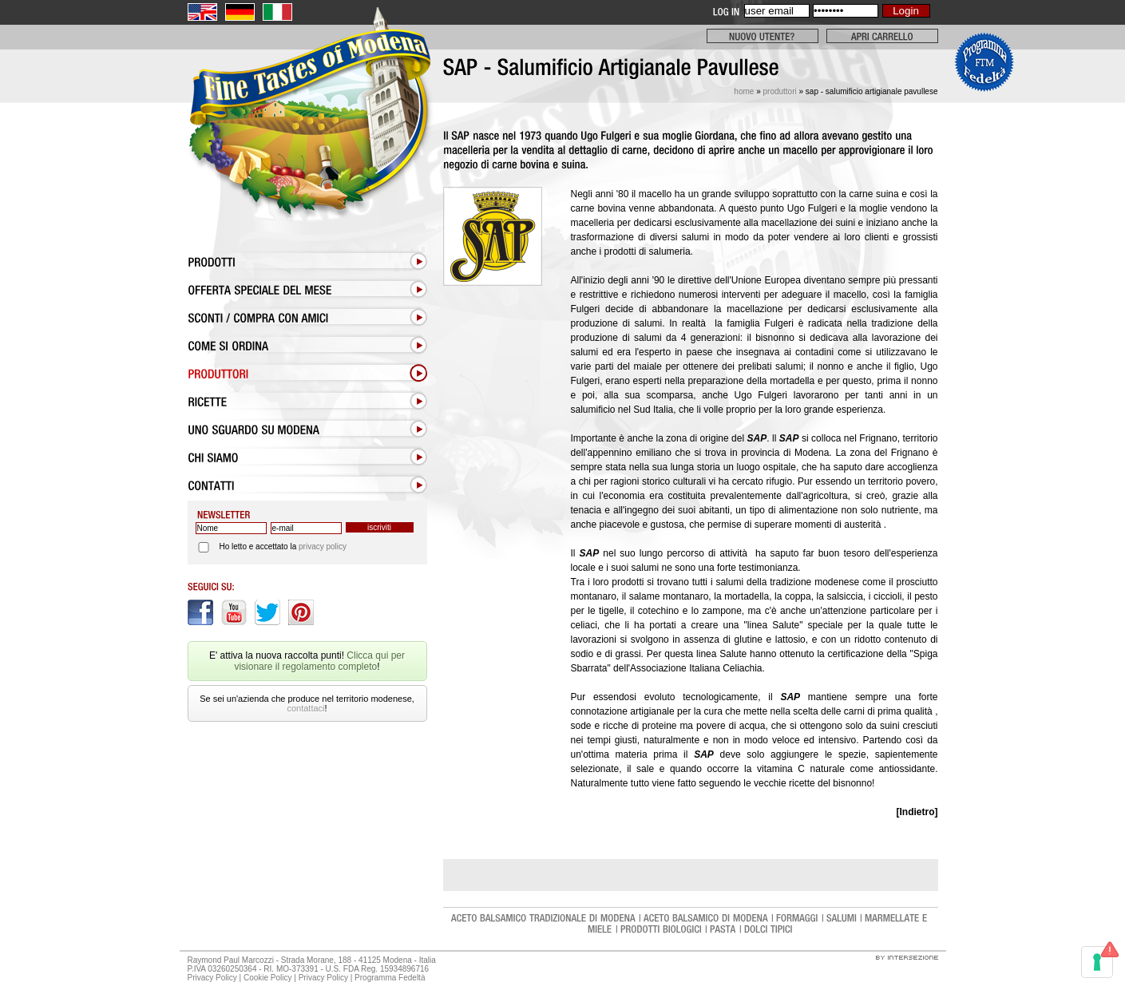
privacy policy (323, 546)
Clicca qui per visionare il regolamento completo (319, 661)
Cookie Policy (268, 977)
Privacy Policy (212, 977)
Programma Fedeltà (391, 977)
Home (744, 91)
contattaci (305, 708)
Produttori (779, 91)
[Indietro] (917, 812)
